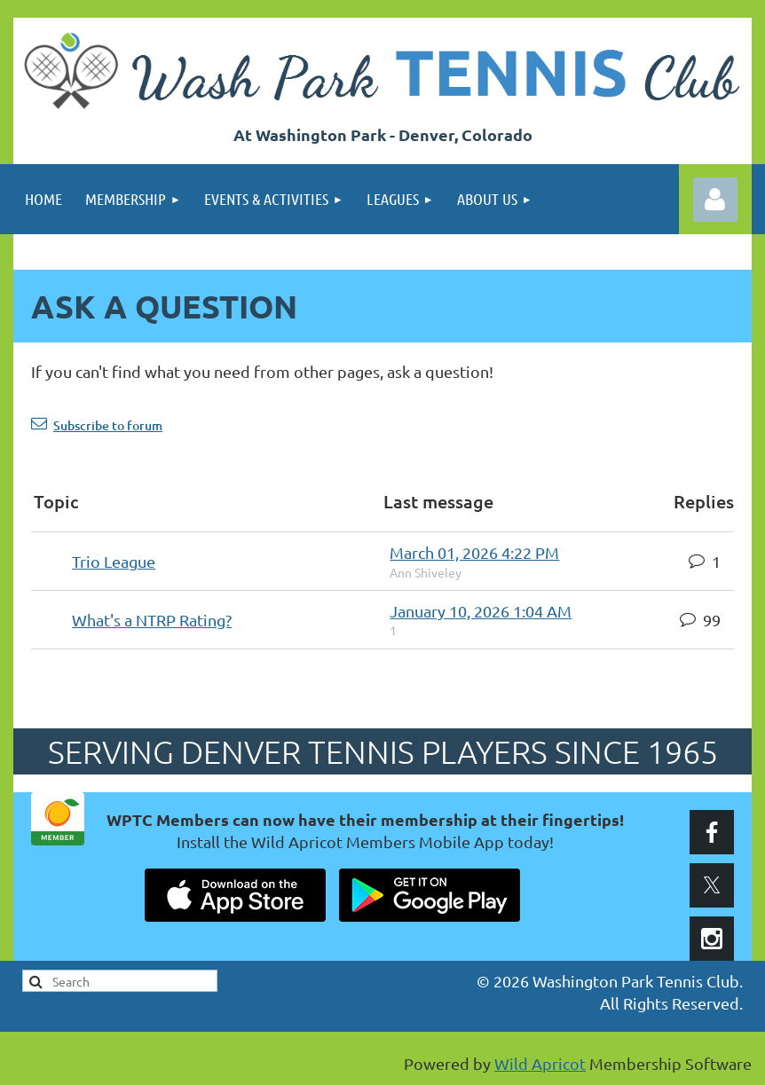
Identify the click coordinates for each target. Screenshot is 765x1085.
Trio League (113, 561)
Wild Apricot (540, 1063)
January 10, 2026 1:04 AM (481, 610)
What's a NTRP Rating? (152, 619)
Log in (715, 199)
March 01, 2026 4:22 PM (474, 552)
